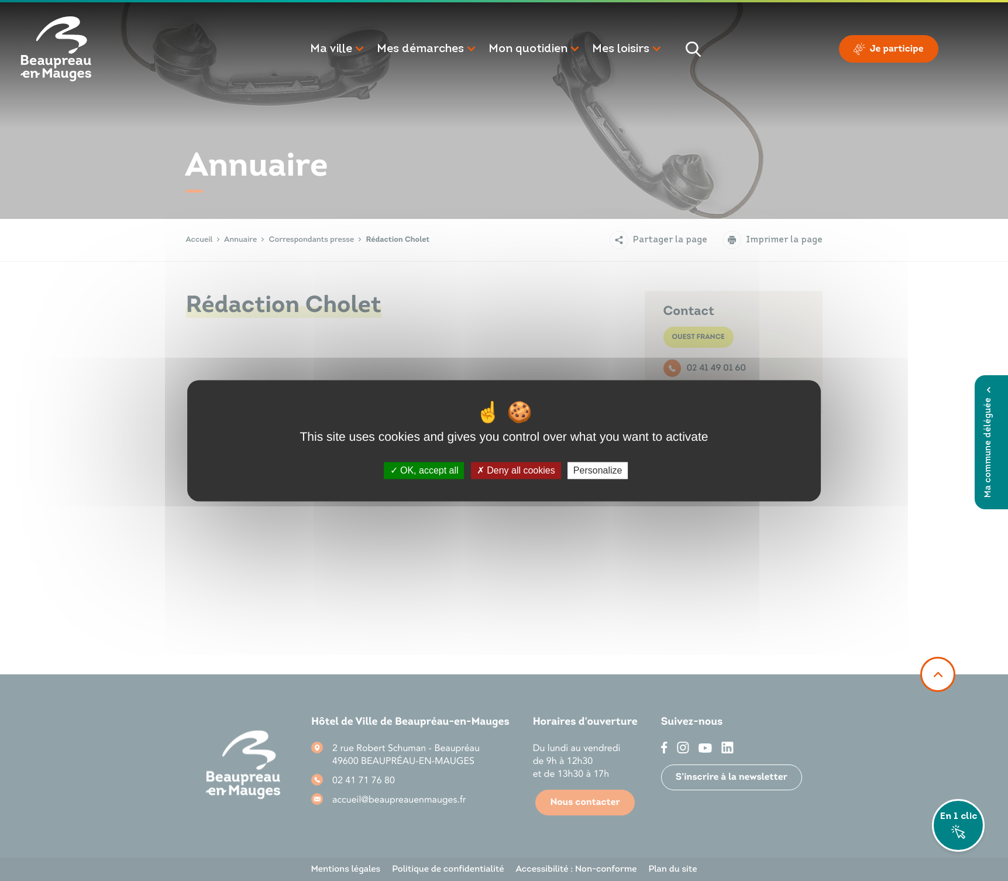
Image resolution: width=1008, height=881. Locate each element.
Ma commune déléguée (988, 442)
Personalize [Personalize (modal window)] (597, 470)
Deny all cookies (516, 470)
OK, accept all (424, 470)
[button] (337, 49)
